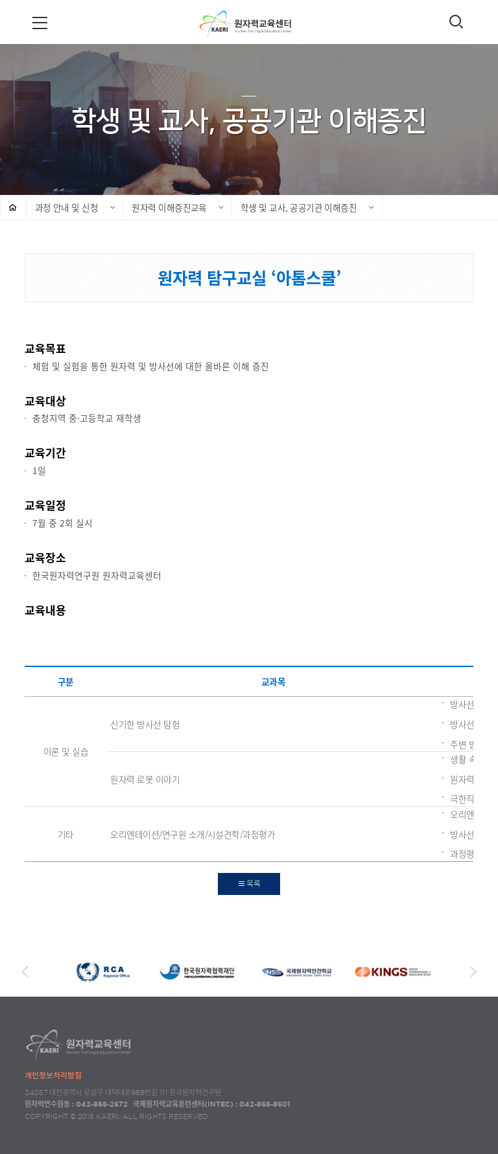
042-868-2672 (102, 1104)
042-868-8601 (264, 1104)
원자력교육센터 (249, 24)
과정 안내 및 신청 (67, 207)
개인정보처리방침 (53, 1075)
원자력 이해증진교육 (169, 207)
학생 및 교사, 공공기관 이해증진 (299, 207)
